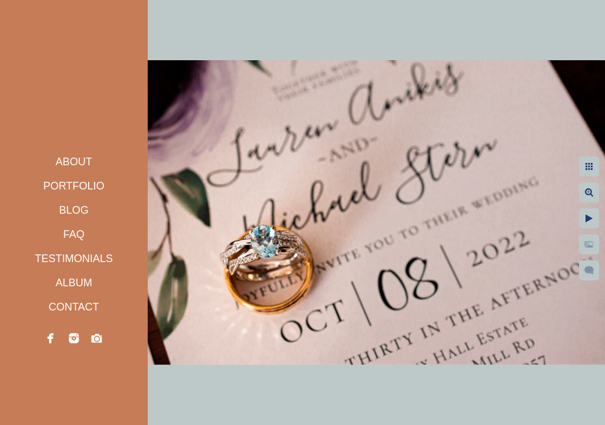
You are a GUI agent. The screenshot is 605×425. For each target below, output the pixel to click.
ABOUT (74, 162)
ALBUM (74, 283)
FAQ (73, 234)
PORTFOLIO (74, 186)
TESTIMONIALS (74, 258)
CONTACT (73, 307)
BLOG (74, 210)
